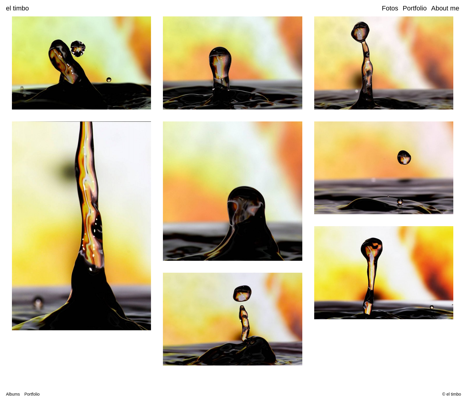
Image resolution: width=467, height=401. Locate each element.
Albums (13, 394)
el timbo (17, 8)
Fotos (390, 8)
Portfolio (415, 8)
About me (446, 8)
